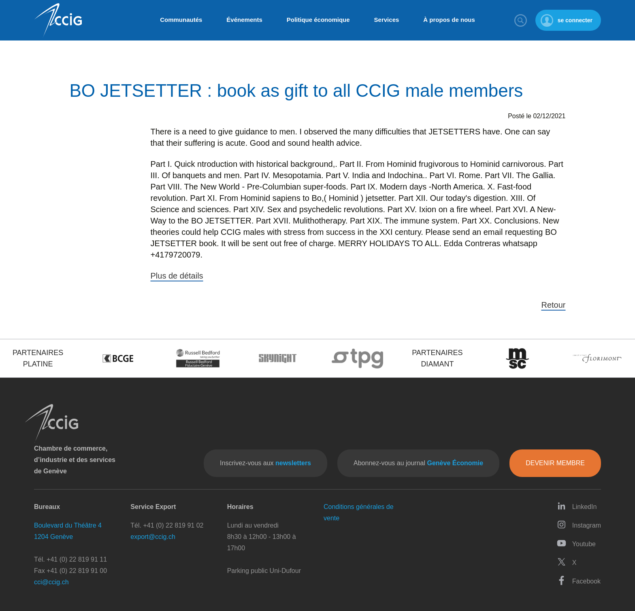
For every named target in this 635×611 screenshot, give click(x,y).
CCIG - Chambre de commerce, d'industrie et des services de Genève (58, 20)
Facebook (579, 580)
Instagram (579, 524)
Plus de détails (177, 275)
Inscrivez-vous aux (265, 463)
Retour (553, 304)
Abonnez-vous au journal (418, 463)
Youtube (576, 543)
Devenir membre (555, 463)
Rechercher (520, 20)
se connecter (575, 20)
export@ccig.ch (152, 536)
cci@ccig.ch (51, 582)
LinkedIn (577, 506)
